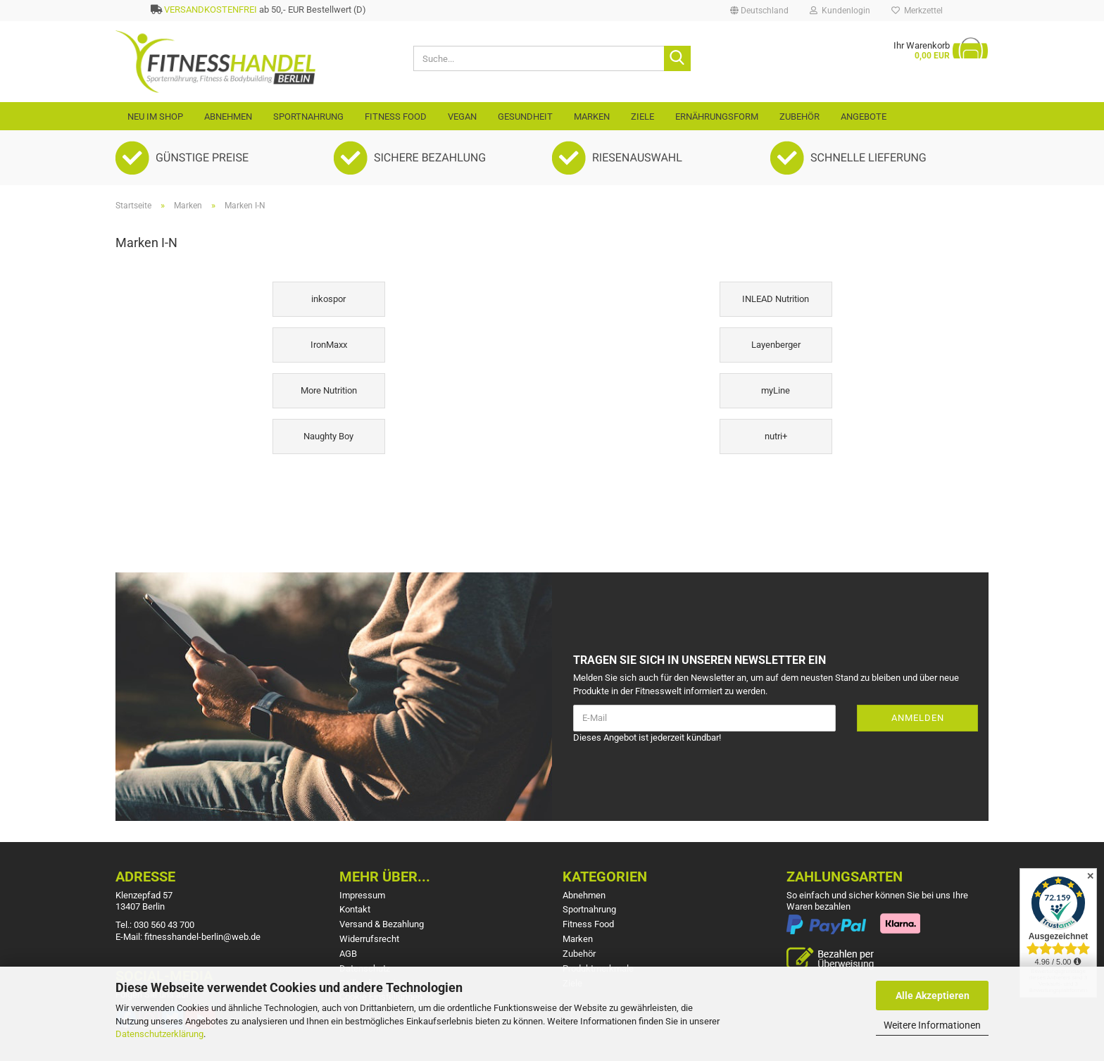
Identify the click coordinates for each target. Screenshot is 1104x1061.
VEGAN (462, 116)
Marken (592, 116)
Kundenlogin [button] (840, 10)
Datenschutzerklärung (159, 1034)
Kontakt (354, 909)
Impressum (362, 895)
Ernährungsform (716, 116)
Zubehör (799, 116)
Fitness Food (396, 116)
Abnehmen (228, 116)
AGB (348, 953)
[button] (759, 10)
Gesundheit (525, 116)
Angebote (863, 116)
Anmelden (917, 717)
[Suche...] (677, 58)
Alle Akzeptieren (933, 995)
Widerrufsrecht (369, 939)
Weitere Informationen (932, 1025)
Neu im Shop (155, 116)
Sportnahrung (308, 116)
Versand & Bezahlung (381, 924)
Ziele (642, 116)
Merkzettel (917, 10)
